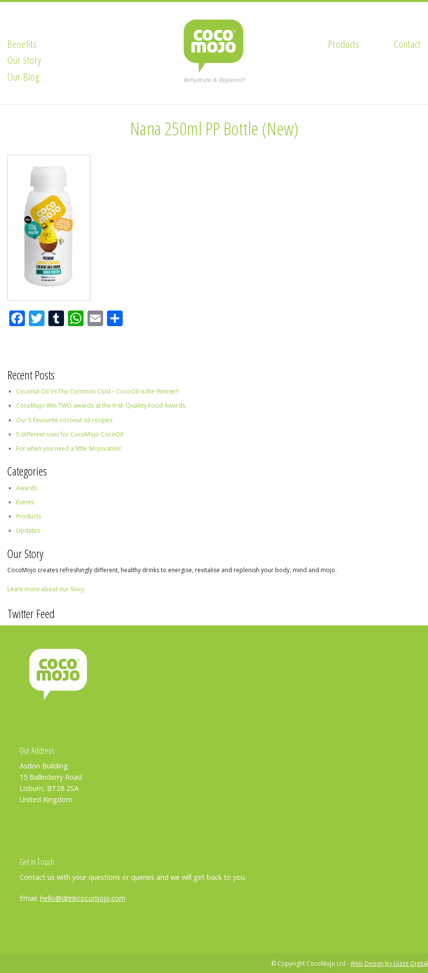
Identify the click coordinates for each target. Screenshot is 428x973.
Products (344, 44)
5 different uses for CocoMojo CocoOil (69, 434)
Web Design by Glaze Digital (389, 963)
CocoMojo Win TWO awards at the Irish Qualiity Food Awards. (101, 405)
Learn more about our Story (46, 589)
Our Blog (23, 76)
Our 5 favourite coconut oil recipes (64, 420)
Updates (28, 530)
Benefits (22, 44)
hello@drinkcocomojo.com (83, 898)
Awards (26, 488)
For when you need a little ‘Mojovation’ (69, 448)
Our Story (24, 60)
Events (25, 502)
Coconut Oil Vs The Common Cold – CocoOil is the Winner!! (97, 391)
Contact (407, 44)
